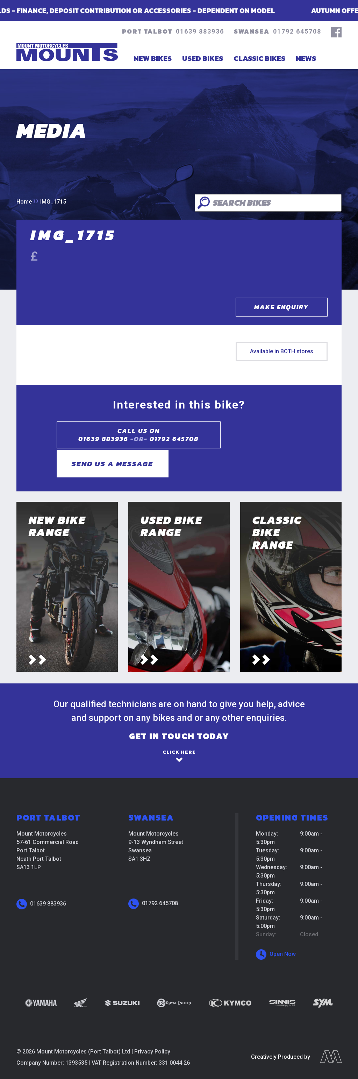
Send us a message (252, 435)
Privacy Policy (152, 1027)
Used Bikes (202, 58)
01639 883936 (200, 31)
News (306, 58)
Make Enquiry (281, 307)
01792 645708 (297, 31)
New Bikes (153, 58)
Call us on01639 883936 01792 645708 (126, 434)
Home (24, 201)
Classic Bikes (259, 58)
